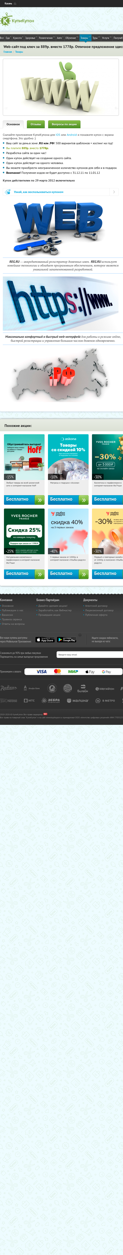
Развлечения (47, 38)
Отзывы (36, 124)
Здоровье (31, 38)
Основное (13, 124)
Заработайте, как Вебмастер (55, 610)
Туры (96, 38)
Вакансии (7, 614)
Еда (8, 38)
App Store (45, 640)
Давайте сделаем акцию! (52, 605)
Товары (85, 38)
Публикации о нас (12, 610)
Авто (60, 38)
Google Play (67, 640)
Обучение (71, 38)
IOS (58, 135)
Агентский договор (96, 605)
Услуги (107, 38)
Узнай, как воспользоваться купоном (38, 192)
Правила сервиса (12, 619)
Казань (8, 3)
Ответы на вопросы (13, 624)
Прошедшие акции (49, 614)
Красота (18, 38)
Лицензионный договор (99, 610)
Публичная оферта (96, 614)
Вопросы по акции (64, 124)
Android (72, 135)
